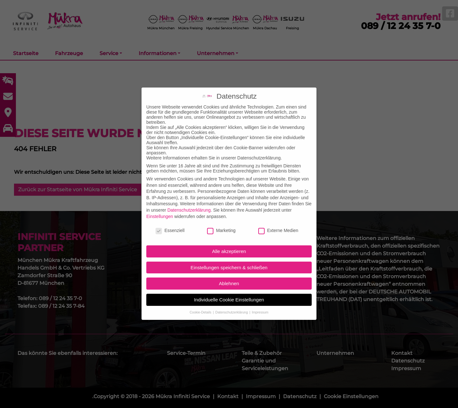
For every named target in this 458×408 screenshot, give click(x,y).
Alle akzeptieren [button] (229, 239)
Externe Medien (278, 218)
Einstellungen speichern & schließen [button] (229, 255)
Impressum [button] (260, 300)
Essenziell (170, 218)
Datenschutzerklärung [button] (232, 300)
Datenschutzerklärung (189, 198)
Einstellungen (159, 204)
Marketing (221, 218)
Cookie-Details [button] (201, 300)
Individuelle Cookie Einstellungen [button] (229, 288)
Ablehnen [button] (229, 271)
